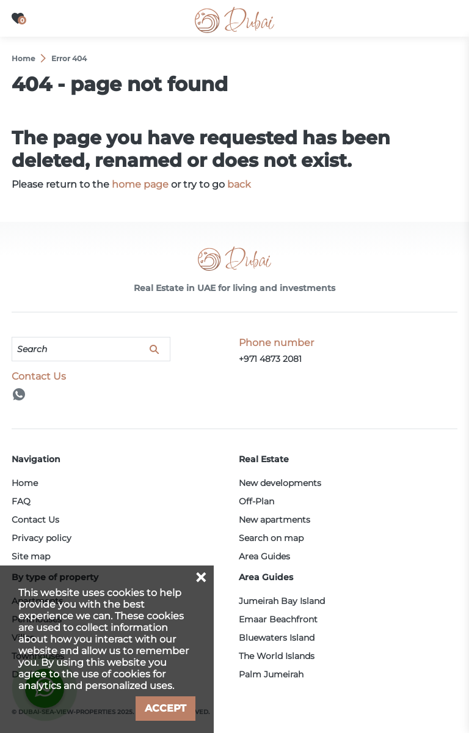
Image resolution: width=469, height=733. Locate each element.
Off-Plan (256, 501)
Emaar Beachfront (278, 619)
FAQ (21, 501)
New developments (280, 482)
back (239, 184)
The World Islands (276, 655)
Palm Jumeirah (271, 674)
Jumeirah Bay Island (282, 600)
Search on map (271, 537)
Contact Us (35, 519)
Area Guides (264, 556)
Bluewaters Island (276, 637)
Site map (31, 556)
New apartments (274, 519)
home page (140, 184)
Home (25, 482)
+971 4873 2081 (270, 358)
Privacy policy (41, 537)
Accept (165, 708)
